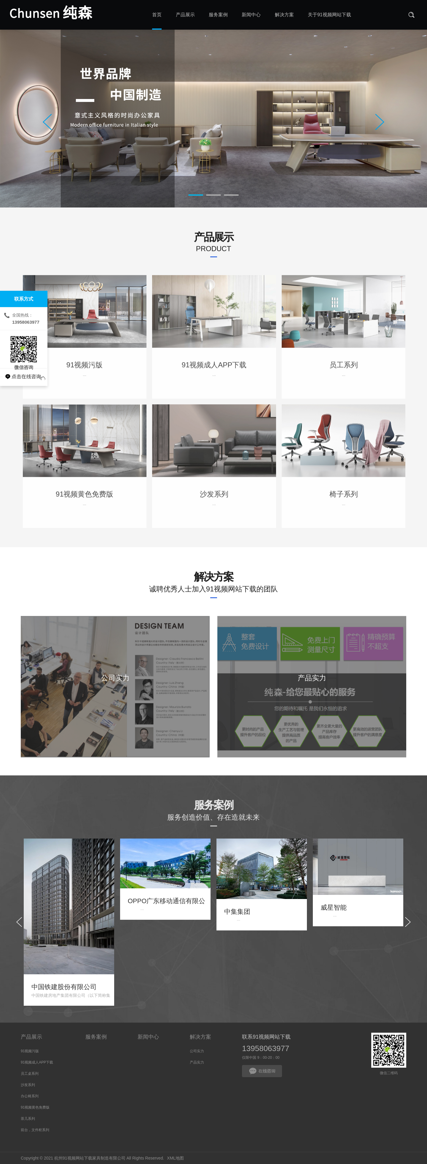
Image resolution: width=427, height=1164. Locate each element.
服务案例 (96, 1037)
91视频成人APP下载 (37, 1062)
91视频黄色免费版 (35, 1107)
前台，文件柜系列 (35, 1130)
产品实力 (197, 1062)
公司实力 (197, 1051)
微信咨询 (24, 349)
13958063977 (265, 1048)
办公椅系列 (30, 1096)
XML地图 (175, 1158)
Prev (47, 122)
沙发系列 (28, 1085)
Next (379, 122)
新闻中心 (148, 1037)
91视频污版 (30, 1051)
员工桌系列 (30, 1074)
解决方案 (200, 1037)
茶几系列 (28, 1119)
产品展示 (31, 1037)
